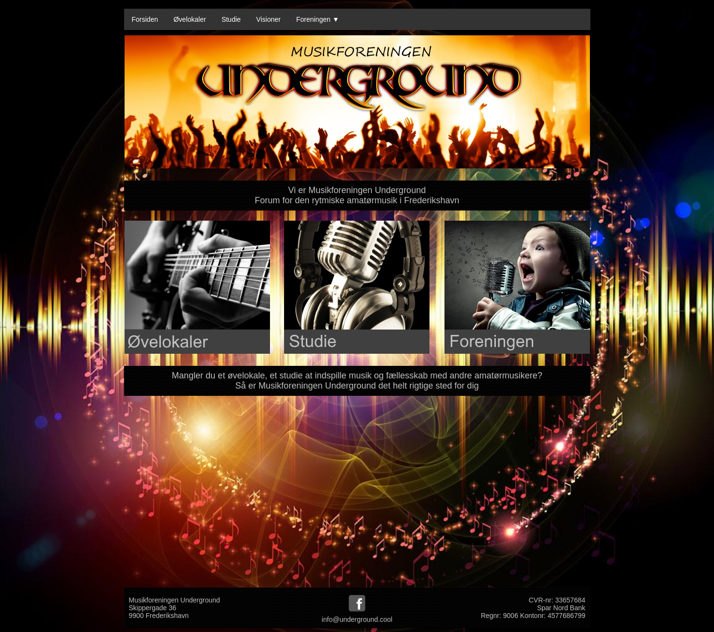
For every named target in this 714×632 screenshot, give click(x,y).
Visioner (268, 19)
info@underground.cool (357, 619)
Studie (231, 19)
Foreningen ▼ (317, 19)
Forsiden (145, 19)
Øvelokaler (190, 19)
